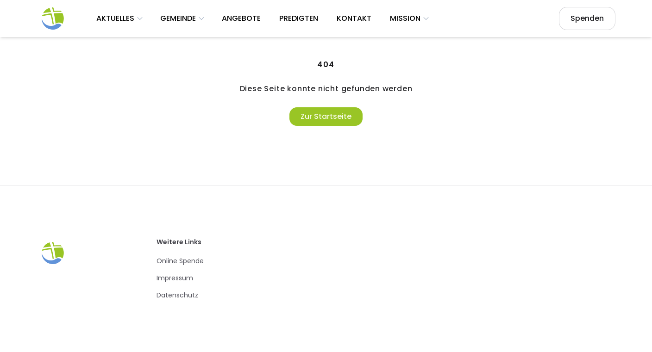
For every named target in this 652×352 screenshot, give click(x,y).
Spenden (587, 18)
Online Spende (180, 261)
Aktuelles (120, 18)
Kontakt (354, 18)
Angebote (241, 18)
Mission (410, 18)
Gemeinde (182, 18)
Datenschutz (177, 295)
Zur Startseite (326, 116)
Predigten (298, 18)
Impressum (175, 278)
